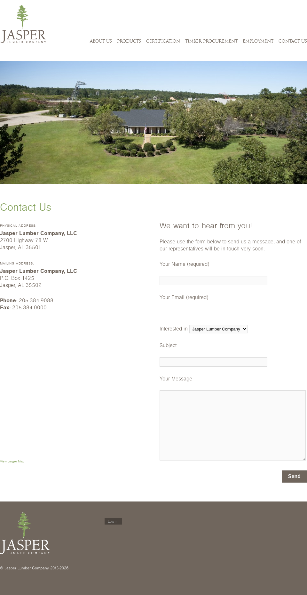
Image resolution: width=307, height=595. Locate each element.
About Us (101, 41)
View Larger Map (12, 461)
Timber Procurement (211, 41)
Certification (163, 41)
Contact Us (293, 41)
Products (129, 41)
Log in (113, 521)
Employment (258, 41)
